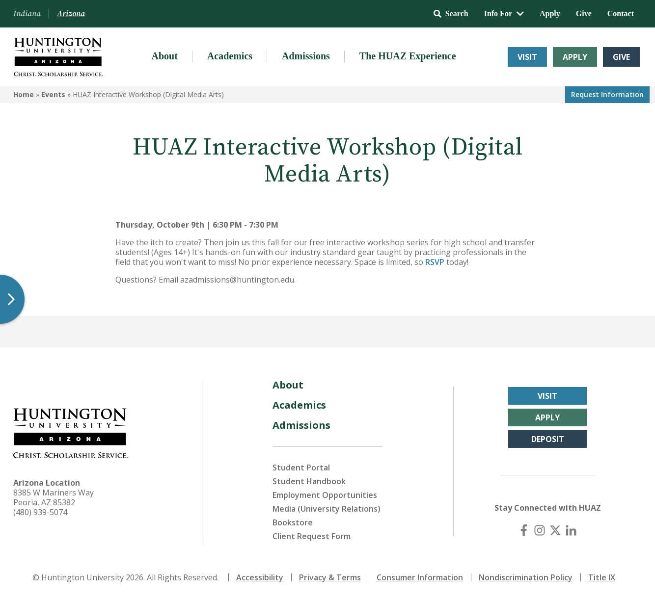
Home (23, 94)
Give (584, 13)
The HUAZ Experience (407, 56)
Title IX (601, 577)
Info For (504, 13)
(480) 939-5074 (40, 512)
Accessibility (259, 577)
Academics (229, 56)
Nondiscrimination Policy (526, 577)
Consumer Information (420, 577)
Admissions (306, 56)
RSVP (434, 262)
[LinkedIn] (571, 530)
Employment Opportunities (325, 495)
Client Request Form (312, 536)
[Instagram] (540, 530)
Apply (550, 13)
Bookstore (293, 522)
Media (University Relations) (327, 508)
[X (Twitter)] (555, 530)
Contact (620, 13)
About (164, 56)
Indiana (27, 14)
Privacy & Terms (330, 577)
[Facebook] (524, 530)
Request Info (607, 94)
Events (53, 94)
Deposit (547, 439)
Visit (527, 57)
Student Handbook (309, 481)
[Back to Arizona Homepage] (58, 56)
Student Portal (301, 467)
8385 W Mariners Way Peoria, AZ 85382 (53, 497)
